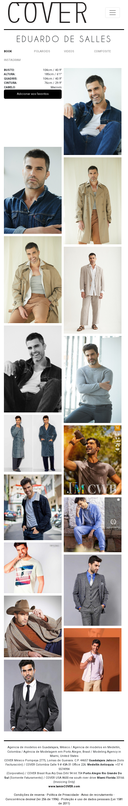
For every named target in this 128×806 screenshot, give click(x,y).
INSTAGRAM (12, 60)
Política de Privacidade (63, 795)
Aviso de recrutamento (97, 795)
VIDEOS (69, 51)
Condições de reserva (29, 795)
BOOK (8, 51)
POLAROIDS (42, 51)
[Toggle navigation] (112, 12)
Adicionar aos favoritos (33, 94)
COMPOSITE (102, 51)
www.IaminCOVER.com (64, 786)
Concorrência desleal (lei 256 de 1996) (32, 799)
